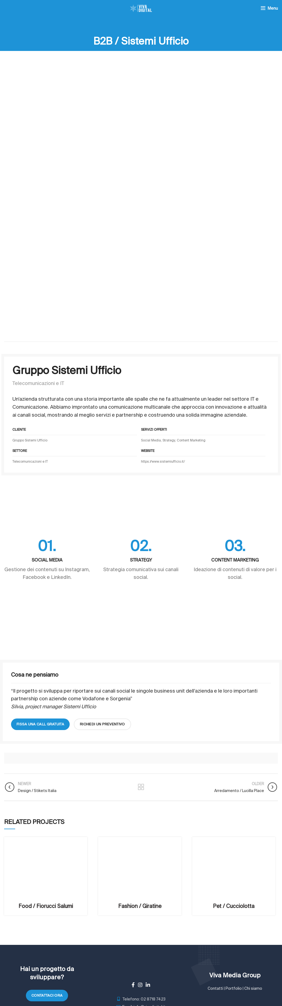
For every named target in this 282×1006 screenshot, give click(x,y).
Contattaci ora (47, 995)
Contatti (215, 988)
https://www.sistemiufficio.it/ (163, 461)
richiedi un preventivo (102, 724)
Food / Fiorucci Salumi (45, 906)
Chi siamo (253, 988)
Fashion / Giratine (139, 906)
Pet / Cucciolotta (233, 906)
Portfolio (234, 988)
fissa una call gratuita (40, 724)
